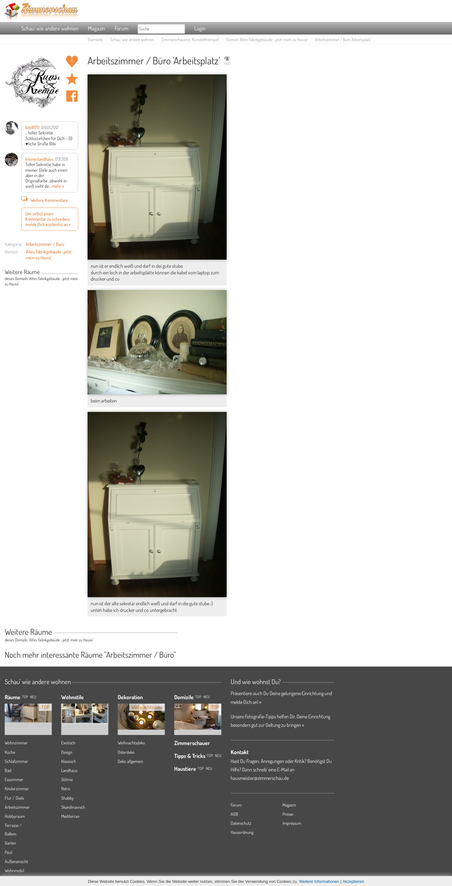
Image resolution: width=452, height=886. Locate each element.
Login (200, 28)
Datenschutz (241, 823)
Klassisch (68, 761)
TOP (25, 696)
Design (66, 752)
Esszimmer (14, 779)
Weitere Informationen (319, 881)
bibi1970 (32, 127)
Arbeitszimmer (17, 807)
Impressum (291, 823)
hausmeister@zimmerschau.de (260, 778)
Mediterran (70, 816)
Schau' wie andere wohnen (49, 28)
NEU (33, 696)
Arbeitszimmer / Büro (45, 244)
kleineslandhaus (39, 159)
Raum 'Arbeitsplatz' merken (72, 79)
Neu (206, 696)
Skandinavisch (73, 807)
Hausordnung (242, 832)
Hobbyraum (15, 816)
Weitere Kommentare (44, 200)
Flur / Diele (14, 798)
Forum (121, 28)
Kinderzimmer (17, 788)
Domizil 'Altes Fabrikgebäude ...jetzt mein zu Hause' (267, 39)
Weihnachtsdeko (131, 742)
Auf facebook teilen (72, 96)
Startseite (95, 39)
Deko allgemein (130, 761)
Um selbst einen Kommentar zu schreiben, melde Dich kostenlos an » (48, 219)
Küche (10, 752)
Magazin (96, 28)
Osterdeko (126, 752)
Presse (287, 814)
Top (198, 696)
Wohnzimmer (16, 742)
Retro (65, 788)
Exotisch (68, 742)
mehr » (58, 186)
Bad (8, 770)
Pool (8, 852)
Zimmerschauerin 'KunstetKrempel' (190, 39)
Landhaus (69, 770)
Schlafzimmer (16, 761)
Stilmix (67, 779)
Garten (10, 842)
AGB (234, 814)
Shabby (67, 798)
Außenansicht (16, 861)
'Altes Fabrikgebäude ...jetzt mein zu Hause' (49, 254)
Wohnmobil (14, 870)
